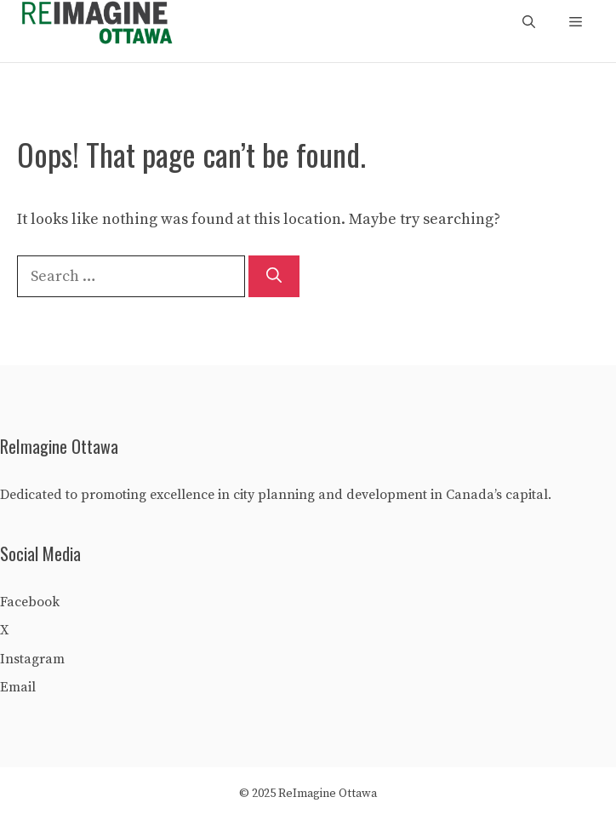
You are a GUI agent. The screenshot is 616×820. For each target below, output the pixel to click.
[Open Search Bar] (528, 23)
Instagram (32, 659)
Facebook (30, 602)
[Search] (273, 276)
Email (18, 687)
